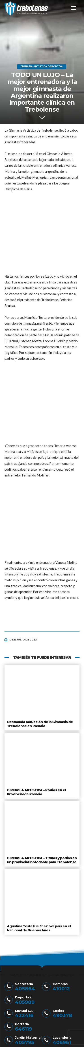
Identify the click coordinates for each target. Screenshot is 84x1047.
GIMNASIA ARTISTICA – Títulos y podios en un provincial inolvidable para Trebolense (42, 736)
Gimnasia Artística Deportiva (41, 66)
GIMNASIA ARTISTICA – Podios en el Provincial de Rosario (36, 667)
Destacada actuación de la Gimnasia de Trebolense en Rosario (40, 599)
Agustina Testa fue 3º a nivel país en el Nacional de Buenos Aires (39, 804)
